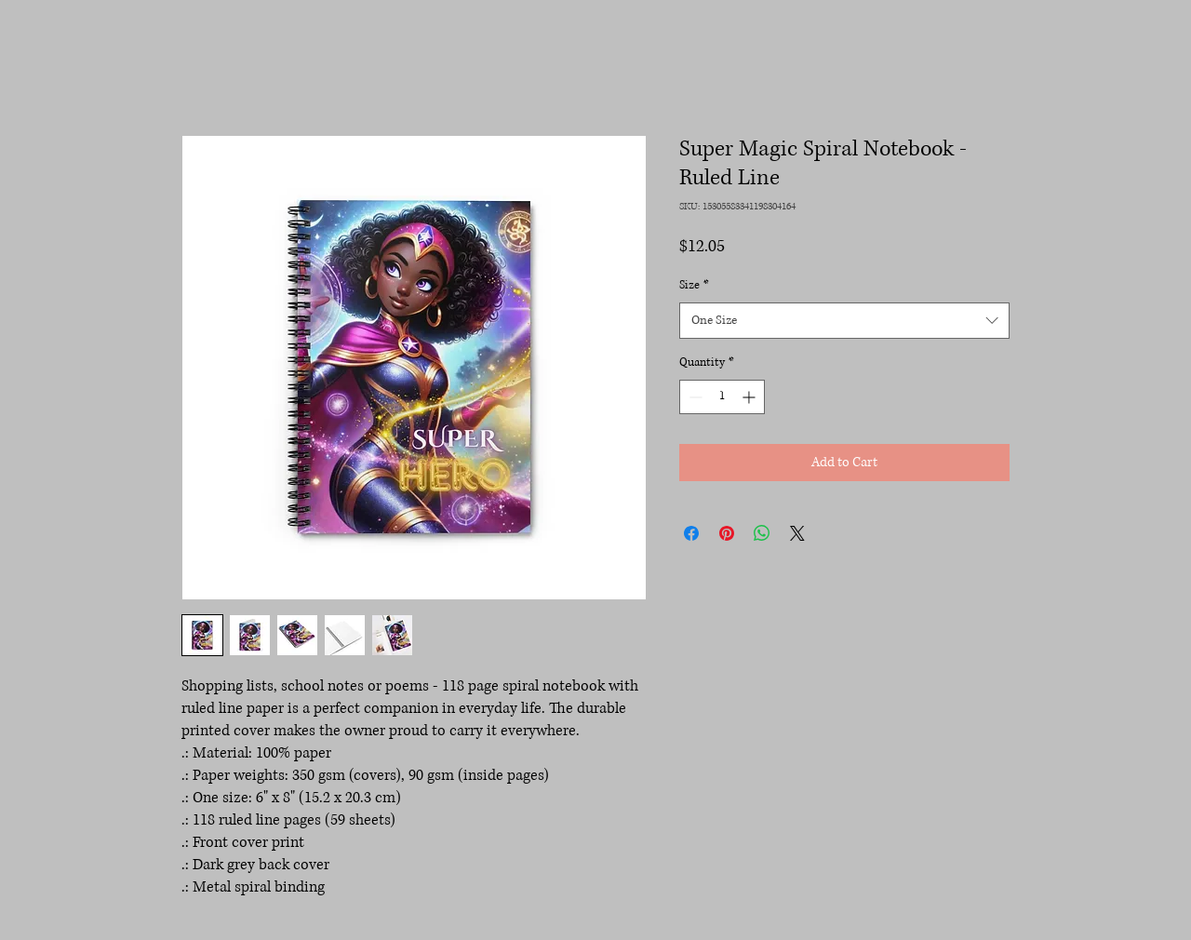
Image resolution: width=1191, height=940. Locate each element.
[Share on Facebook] (691, 533)
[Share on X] (797, 533)
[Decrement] (693, 397)
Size (694, 285)
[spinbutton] (722, 397)
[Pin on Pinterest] (727, 533)
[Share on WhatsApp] (762, 533)
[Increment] (750, 397)
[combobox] (844, 320)
